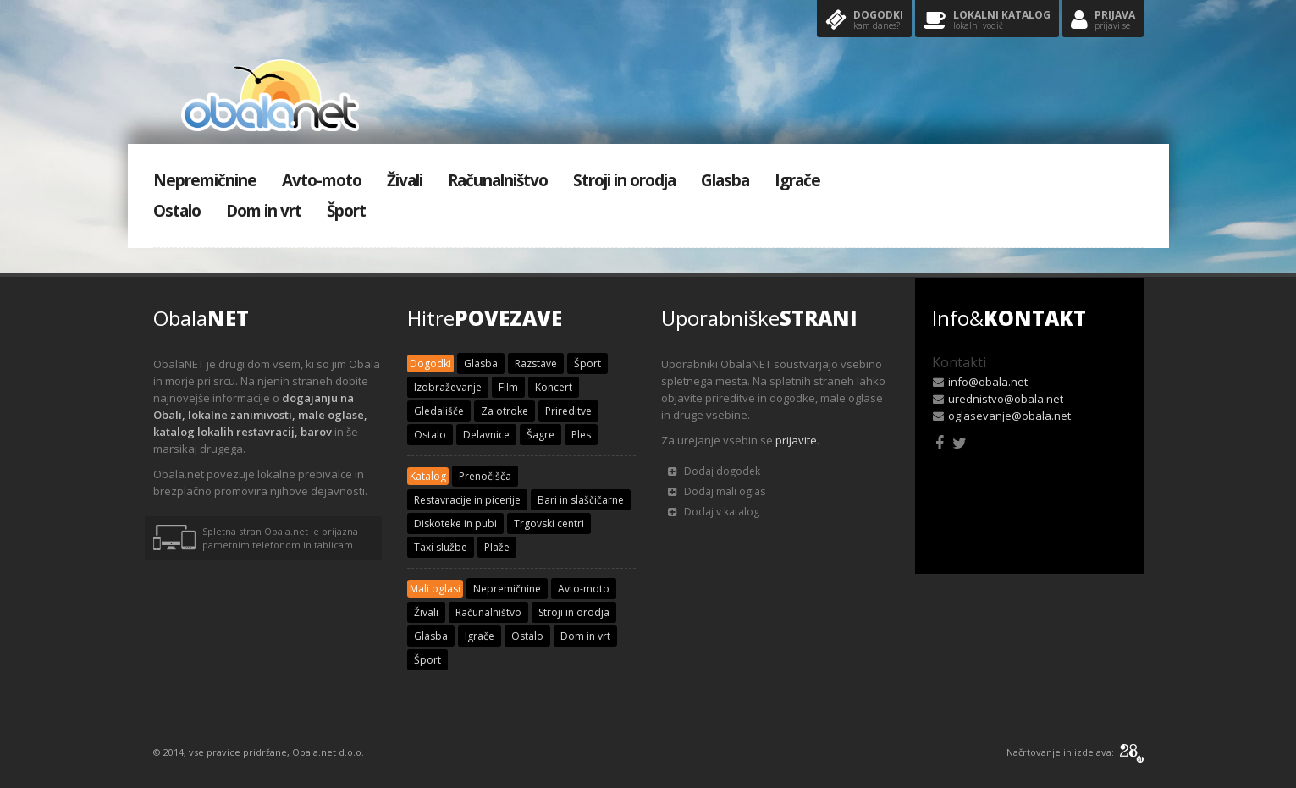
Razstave (536, 363)
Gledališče (439, 411)
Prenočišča (485, 476)
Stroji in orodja (624, 180)
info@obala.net (988, 381)
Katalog (428, 476)
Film (508, 387)
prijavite (796, 440)
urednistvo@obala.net (1005, 398)
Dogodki (864, 21)
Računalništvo (498, 180)
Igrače (797, 180)
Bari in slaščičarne (581, 500)
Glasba (725, 180)
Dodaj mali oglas (716, 491)
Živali (404, 180)
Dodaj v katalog (713, 511)
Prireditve (568, 411)
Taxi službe (440, 547)
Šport (346, 211)
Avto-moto (321, 180)
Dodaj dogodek (714, 471)
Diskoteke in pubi (455, 523)
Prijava (1103, 21)
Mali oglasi (435, 588)
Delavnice (486, 434)
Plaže (497, 547)
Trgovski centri (549, 523)
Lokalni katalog (987, 21)
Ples (581, 434)
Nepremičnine (204, 180)
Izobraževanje (448, 387)
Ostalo (177, 211)
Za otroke (504, 411)
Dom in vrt (263, 211)
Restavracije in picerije (467, 500)
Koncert (553, 387)
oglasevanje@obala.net (1009, 415)
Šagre (540, 434)
